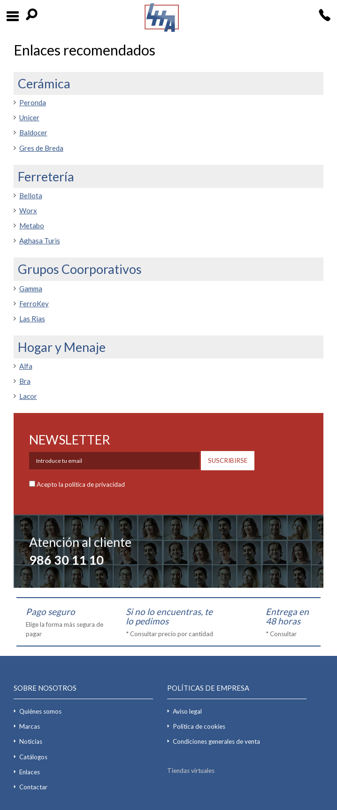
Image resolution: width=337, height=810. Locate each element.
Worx (28, 210)
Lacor (28, 396)
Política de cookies (199, 726)
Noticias (30, 741)
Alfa (25, 366)
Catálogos (33, 757)
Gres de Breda (41, 148)
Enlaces (29, 772)
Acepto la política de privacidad (81, 484)
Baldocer (33, 132)
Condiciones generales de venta (216, 741)
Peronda (32, 102)
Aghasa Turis (39, 240)
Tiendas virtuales (190, 770)
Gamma (30, 288)
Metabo (31, 225)
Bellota (30, 195)
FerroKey (34, 303)
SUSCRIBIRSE (227, 460)
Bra (25, 381)
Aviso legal (187, 711)
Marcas (29, 726)
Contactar (33, 787)
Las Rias (32, 318)
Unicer (29, 117)
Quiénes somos (40, 711)
